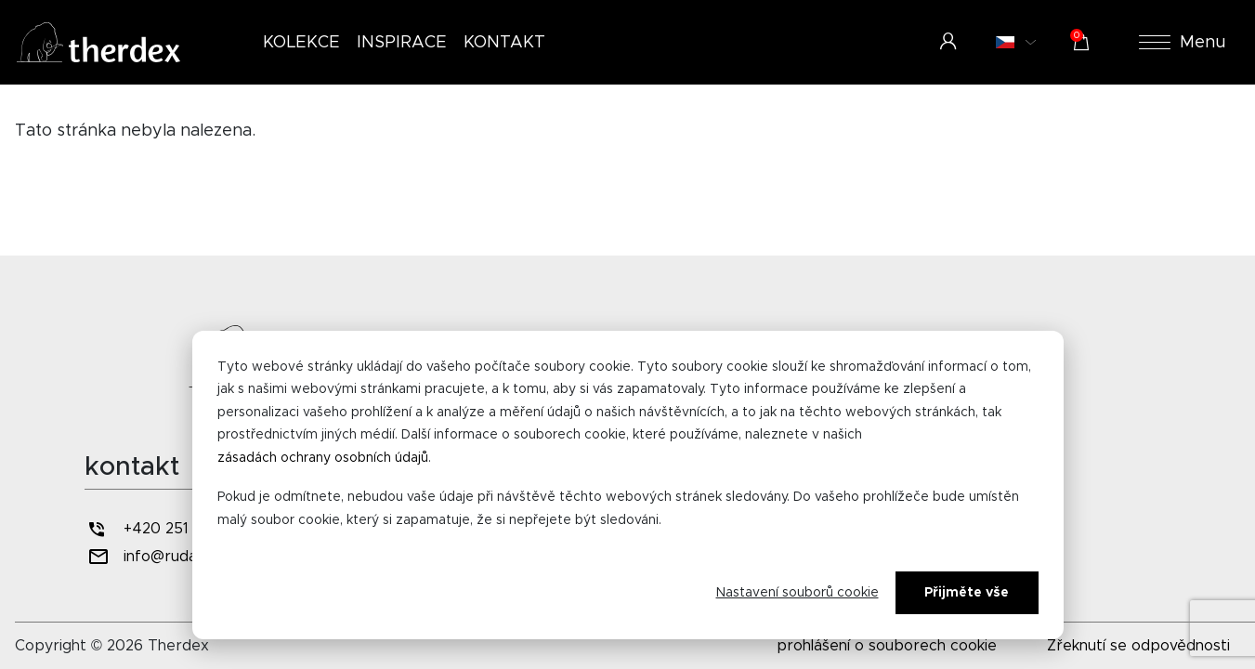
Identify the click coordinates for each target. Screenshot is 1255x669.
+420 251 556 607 (170, 529)
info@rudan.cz (155, 557)
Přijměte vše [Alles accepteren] (966, 592)
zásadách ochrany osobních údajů (322, 458)
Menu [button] (1182, 42)
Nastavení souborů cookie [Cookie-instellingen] (797, 592)
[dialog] (628, 485)
